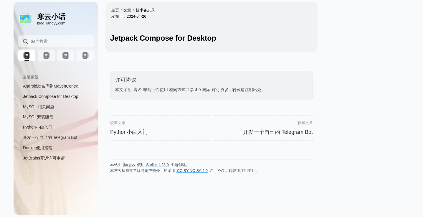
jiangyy (129, 164)
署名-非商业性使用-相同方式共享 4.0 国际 (171, 89)
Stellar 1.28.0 (157, 164)
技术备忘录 (145, 10)
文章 (127, 10)
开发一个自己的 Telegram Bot (278, 132)
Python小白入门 (129, 132)
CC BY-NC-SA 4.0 (192, 170)
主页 (115, 10)
